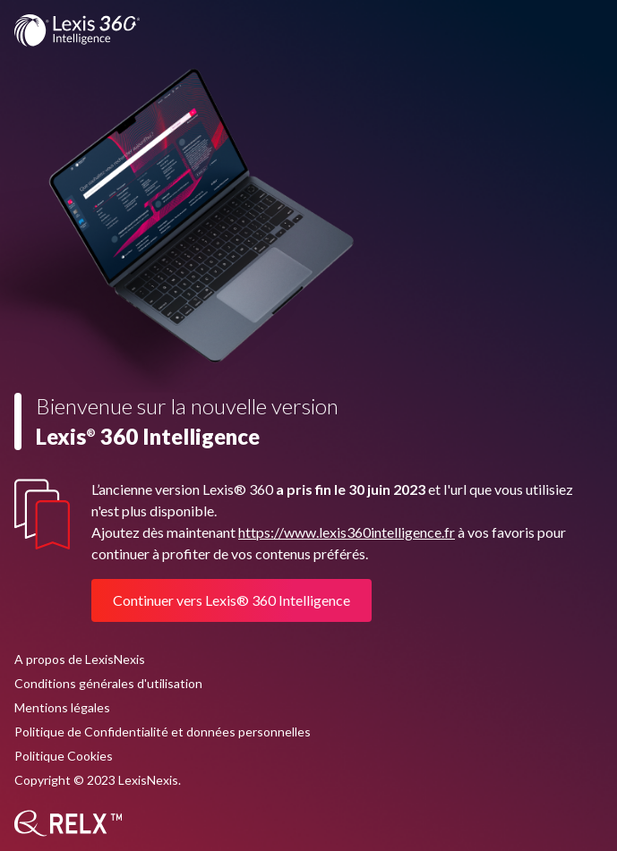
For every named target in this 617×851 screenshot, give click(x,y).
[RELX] (68, 823)
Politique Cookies (63, 755)
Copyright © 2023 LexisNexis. (97, 779)
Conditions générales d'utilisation (108, 683)
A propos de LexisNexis (79, 659)
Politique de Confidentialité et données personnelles (162, 731)
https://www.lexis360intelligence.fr (346, 531)
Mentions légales (62, 707)
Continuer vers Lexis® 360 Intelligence (231, 599)
